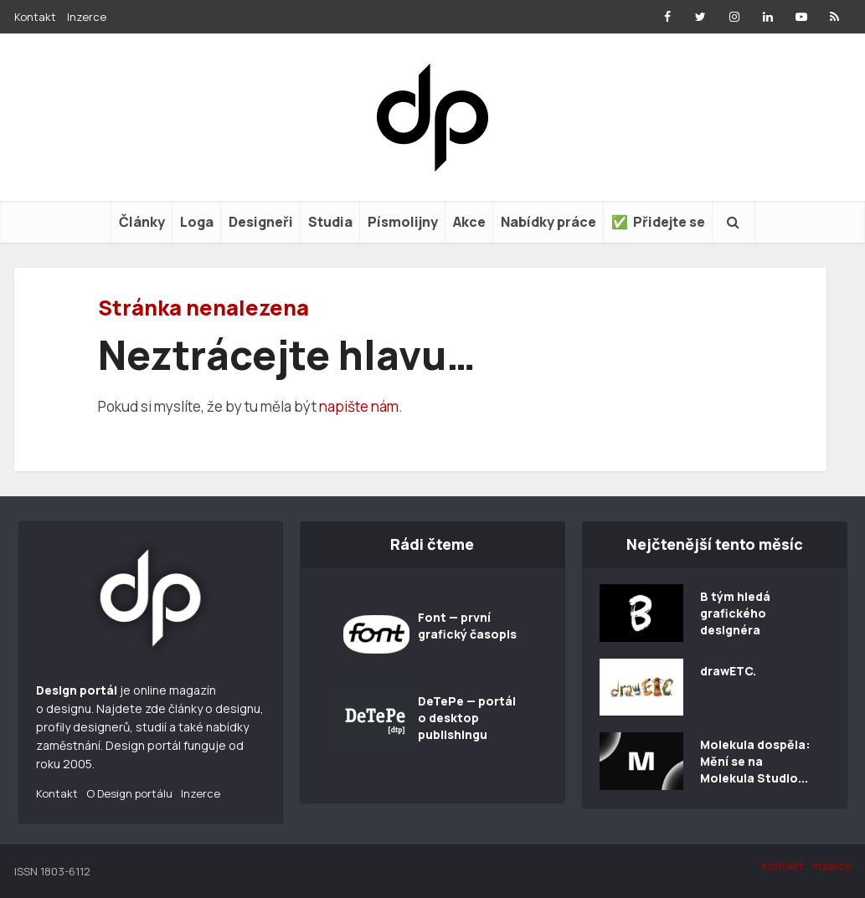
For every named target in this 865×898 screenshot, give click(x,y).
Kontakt (35, 16)
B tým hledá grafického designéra (735, 613)
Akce (469, 222)
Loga (197, 222)
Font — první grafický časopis (467, 625)
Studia (330, 222)
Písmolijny (403, 222)
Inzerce (86, 16)
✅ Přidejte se (658, 222)
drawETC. (728, 671)
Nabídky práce (548, 222)
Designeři (261, 222)
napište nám (359, 406)
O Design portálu (129, 793)
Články (142, 222)
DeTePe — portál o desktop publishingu (467, 717)
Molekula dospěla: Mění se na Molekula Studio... (755, 761)
